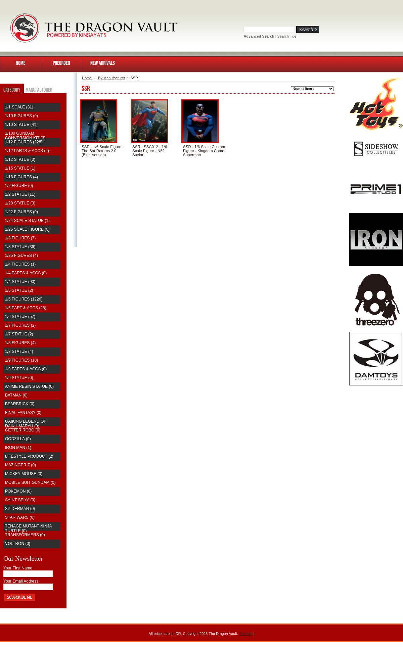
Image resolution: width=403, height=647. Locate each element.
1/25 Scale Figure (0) (27, 229)
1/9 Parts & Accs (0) (26, 369)
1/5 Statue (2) (19, 290)
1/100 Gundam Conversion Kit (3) (25, 135)
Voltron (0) (17, 543)
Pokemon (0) (18, 491)
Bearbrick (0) (19, 404)
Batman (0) (16, 395)
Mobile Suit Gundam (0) (30, 482)
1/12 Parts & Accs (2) (27, 150)
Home (87, 78)
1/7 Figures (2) (20, 325)
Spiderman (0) (20, 508)
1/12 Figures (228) (23, 142)
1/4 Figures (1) (20, 264)
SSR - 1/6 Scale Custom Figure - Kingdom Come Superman (204, 151)
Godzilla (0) (18, 438)
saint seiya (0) (20, 500)
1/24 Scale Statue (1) (27, 220)
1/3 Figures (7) (20, 238)
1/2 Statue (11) (20, 194)
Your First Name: (18, 568)
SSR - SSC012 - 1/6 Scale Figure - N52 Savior (149, 151)
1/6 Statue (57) (20, 316)
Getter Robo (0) (22, 430)
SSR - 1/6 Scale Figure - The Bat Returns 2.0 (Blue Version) (103, 151)
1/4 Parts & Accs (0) (26, 273)
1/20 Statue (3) (20, 203)
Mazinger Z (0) (20, 465)
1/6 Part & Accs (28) (25, 308)
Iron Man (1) (18, 447)
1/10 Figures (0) (21, 115)
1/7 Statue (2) (19, 334)
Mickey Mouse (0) (23, 473)
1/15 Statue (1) (20, 168)
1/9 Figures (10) (21, 360)
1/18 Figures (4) (21, 177)
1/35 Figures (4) (21, 255)
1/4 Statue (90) (20, 281)
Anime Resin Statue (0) (29, 386)
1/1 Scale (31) (19, 107)
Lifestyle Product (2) (29, 456)
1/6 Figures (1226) (23, 299)
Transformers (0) (25, 535)
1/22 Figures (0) (21, 212)
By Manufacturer (111, 78)
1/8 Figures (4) (20, 342)
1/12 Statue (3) (20, 159)
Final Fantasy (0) (23, 412)
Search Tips (287, 36)
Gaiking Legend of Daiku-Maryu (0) (25, 423)
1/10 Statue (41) (21, 124)
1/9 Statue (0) (19, 377)
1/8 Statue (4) (19, 351)
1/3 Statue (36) (20, 246)
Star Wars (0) (20, 517)
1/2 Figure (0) (19, 185)
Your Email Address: (21, 581)
